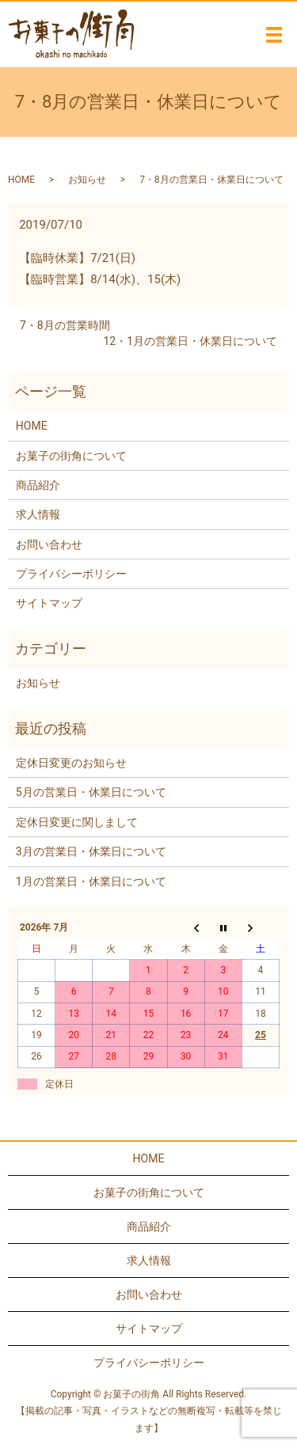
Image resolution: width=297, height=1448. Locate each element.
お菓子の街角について (71, 455)
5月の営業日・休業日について (91, 792)
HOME (21, 179)
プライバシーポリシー (71, 573)
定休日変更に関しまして (77, 822)
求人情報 (38, 514)
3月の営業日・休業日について (91, 851)
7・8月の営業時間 (65, 325)
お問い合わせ (49, 544)
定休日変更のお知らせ (71, 762)
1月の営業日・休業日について (91, 881)
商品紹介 (38, 485)
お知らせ (87, 179)
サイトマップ (49, 603)
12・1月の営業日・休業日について (190, 341)
